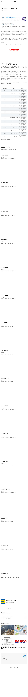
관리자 (17, 695)
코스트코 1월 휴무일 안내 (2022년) (5, 644)
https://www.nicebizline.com (7, 23)
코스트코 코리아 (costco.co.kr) (6, 139)
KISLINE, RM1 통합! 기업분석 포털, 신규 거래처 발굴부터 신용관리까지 (13, 27)
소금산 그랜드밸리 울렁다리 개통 (5, 641)
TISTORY (14, 695)
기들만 (14, 1)
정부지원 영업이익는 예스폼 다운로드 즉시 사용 (10, 17)
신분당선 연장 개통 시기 (4, 642)
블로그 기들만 (4, 684)
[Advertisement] (14, 148)
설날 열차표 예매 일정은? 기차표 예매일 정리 (6, 643)
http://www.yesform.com (6, 16)
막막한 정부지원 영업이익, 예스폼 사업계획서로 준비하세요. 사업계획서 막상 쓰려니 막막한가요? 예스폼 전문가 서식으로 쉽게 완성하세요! (11, 19)
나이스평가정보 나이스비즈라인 (8, 24)
